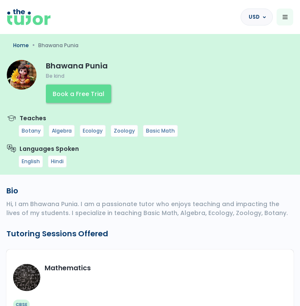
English (31, 161)
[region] (150, 153)
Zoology (124, 130)
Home (21, 45)
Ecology (93, 130)
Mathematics (68, 268)
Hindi (57, 161)
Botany (31, 130)
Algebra (62, 130)
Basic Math (160, 130)
